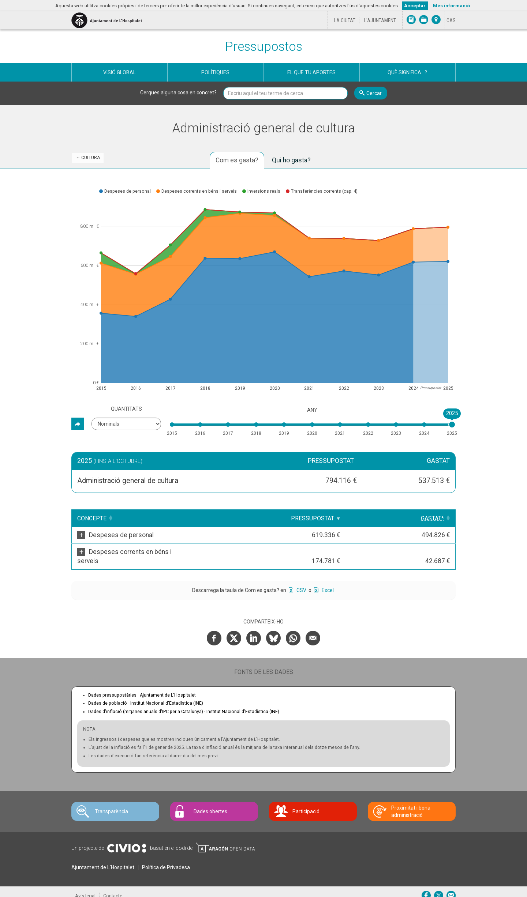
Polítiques (215, 72)
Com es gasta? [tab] (237, 160)
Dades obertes (210, 802)
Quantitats (126, 409)
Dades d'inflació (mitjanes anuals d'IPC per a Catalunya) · (183, 702)
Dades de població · (145, 694)
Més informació (451, 5)
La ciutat (344, 20)
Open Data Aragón (225, 838)
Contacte (112, 886)
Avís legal (85, 886)
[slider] (452, 424)
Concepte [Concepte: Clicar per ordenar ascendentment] (91, 518)
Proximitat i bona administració (410, 802)
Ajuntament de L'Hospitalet (102, 858)
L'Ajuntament (380, 20)
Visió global (119, 72)
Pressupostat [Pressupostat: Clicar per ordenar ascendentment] (377, 518)
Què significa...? (407, 72)
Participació (305, 802)
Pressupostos (263, 46)
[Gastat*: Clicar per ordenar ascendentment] (432, 518)
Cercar (374, 93)
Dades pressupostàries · (142, 686)
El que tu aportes (311, 72)
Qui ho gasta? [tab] (291, 160)
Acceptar (415, 5)
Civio (126, 839)
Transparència (111, 802)
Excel (327, 581)
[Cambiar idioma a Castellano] (451, 20)
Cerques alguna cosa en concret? (178, 92)
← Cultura (88, 157)
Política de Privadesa (166, 858)
